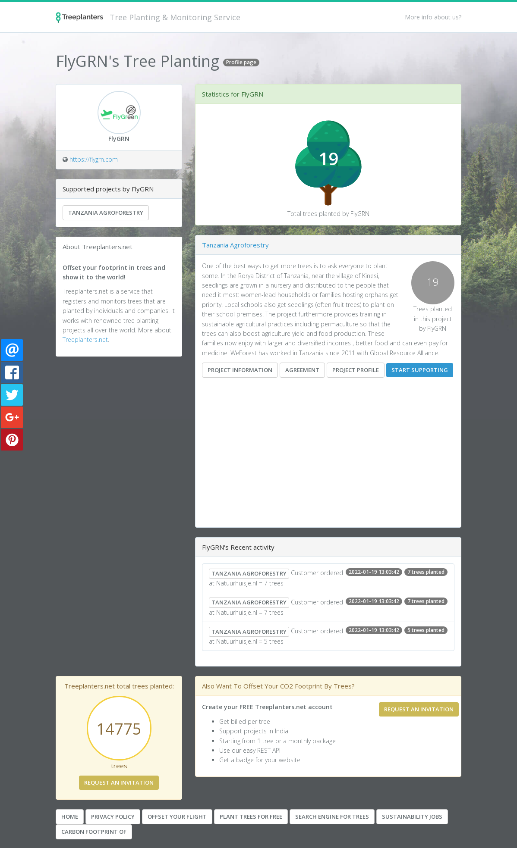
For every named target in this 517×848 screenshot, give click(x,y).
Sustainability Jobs (412, 816)
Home (69, 816)
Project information (240, 370)
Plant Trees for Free (251, 816)
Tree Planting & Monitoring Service (175, 17)
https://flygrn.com (93, 159)
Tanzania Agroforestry (105, 212)
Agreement (302, 370)
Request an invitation (119, 782)
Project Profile (355, 370)
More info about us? (433, 17)
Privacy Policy (113, 816)
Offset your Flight (177, 816)
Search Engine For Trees (332, 816)
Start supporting (419, 370)
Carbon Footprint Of (93, 831)
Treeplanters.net (85, 339)
